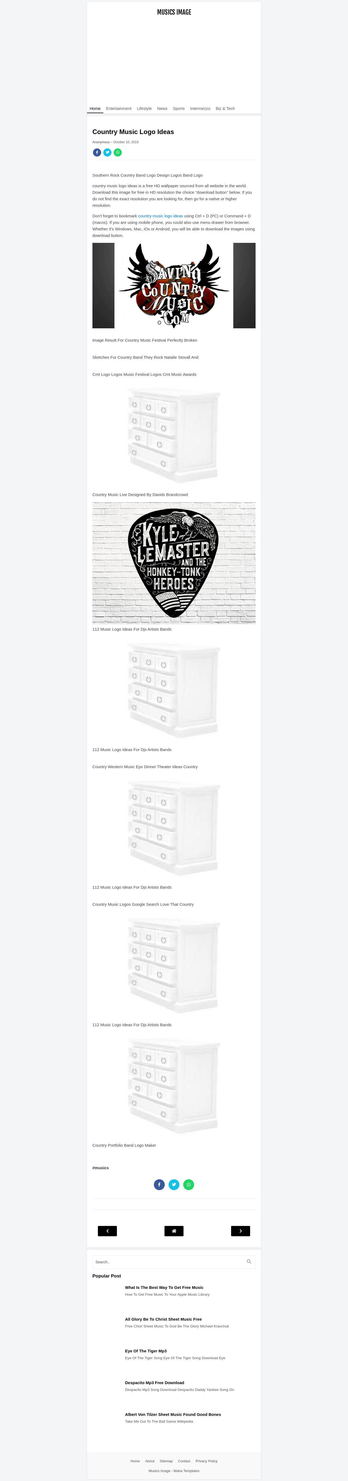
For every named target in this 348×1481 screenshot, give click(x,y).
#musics (100, 1167)
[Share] (97, 152)
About (149, 1461)
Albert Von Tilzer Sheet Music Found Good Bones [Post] (173, 1414)
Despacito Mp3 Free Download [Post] (154, 1382)
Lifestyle (144, 108)
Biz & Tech (225, 108)
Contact (184, 1461)
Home (95, 108)
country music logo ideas (160, 216)
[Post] (106, 1310)
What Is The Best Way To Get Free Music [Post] (164, 1287)
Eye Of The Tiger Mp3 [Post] (146, 1351)
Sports (179, 108)
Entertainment (118, 108)
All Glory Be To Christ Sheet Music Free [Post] (163, 1319)
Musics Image (174, 12)
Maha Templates (186, 1471)
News (162, 108)
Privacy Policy (206, 1461)
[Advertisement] (174, 64)
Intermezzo (200, 108)
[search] (174, 1262)
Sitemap (166, 1461)
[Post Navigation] (174, 1231)
